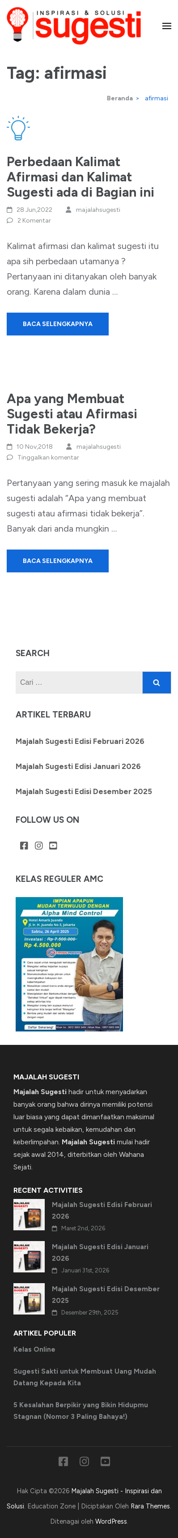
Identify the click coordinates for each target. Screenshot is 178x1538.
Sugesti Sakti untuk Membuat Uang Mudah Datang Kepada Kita (84, 1377)
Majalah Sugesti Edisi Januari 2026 (78, 766)
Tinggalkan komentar (48, 457)
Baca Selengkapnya (58, 324)
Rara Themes (150, 1506)
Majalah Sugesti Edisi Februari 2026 (80, 741)
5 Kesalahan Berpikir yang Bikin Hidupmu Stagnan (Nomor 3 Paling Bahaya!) (80, 1411)
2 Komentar (34, 220)
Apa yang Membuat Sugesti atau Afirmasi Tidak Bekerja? (72, 414)
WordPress (111, 1521)
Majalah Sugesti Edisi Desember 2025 (84, 791)
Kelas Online (34, 1349)
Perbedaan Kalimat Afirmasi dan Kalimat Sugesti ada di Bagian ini (80, 177)
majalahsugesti (98, 210)
